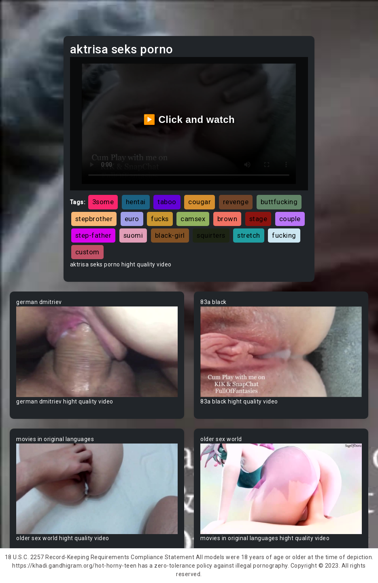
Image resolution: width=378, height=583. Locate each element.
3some (103, 202)
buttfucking (279, 202)
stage (258, 219)
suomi (133, 235)
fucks (160, 219)
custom (87, 252)
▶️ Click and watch (189, 119)
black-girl (170, 235)
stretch (248, 235)
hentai (136, 202)
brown (227, 219)
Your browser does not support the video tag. (97, 351)
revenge (236, 202)
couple (290, 219)
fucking (284, 235)
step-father (93, 235)
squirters (211, 235)
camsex (193, 219)
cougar (199, 202)
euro (132, 219)
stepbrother (94, 219)
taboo (166, 202)
